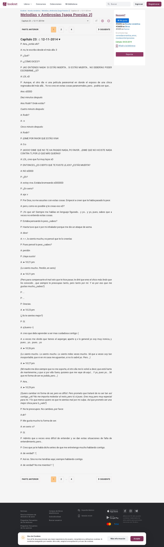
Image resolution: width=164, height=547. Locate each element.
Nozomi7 (120, 15)
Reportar (129, 54)
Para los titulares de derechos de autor (28, 516)
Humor (127, 29)
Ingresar (139, 4)
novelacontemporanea (125, 38)
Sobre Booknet (55, 517)
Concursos (41, 4)
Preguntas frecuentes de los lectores (28, 521)
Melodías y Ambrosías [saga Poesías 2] (56, 11)
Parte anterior (30, 29)
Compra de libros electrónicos (56, 512)
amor (134, 35)
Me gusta (122, 20)
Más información (118, 539)
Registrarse (154, 4)
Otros (127, 27)
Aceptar (137, 539)
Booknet (23, 11)
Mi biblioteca (71, 4)
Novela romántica (34, 11)
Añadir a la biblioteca (127, 46)
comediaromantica (123, 35)
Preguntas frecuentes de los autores (28, 527)
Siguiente (104, 29)
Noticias (23, 511)
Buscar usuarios (55, 520)
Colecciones (55, 4)
